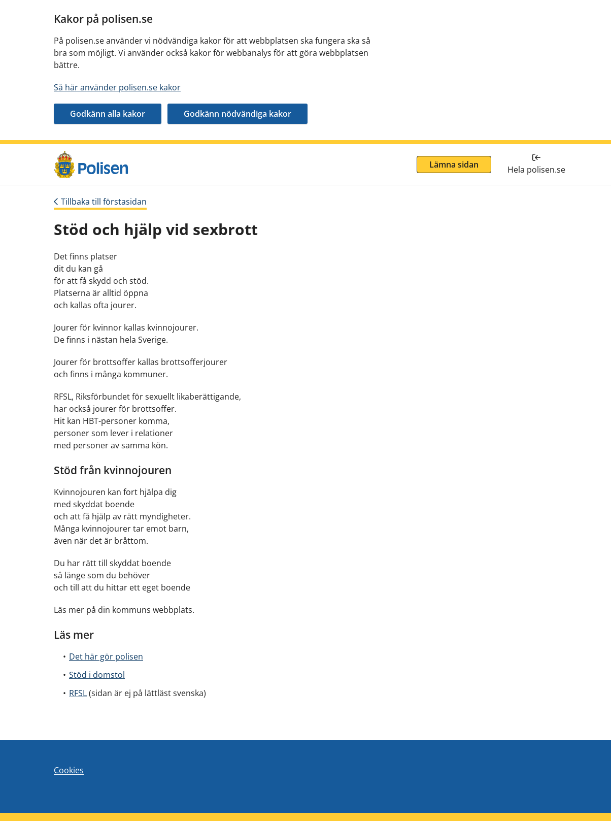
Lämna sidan (454, 164)
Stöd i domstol (97, 674)
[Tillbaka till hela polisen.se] (536, 164)
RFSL (78, 693)
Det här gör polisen (106, 656)
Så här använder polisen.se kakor (117, 87)
